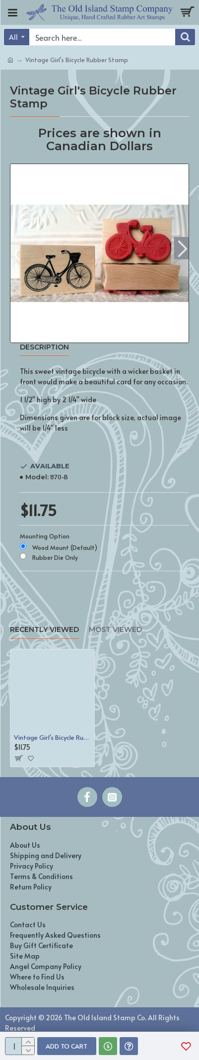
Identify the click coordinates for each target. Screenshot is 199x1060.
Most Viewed (115, 629)
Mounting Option (44, 536)
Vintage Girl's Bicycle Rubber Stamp (52, 737)
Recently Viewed (44, 629)
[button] (182, 248)
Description (44, 347)
